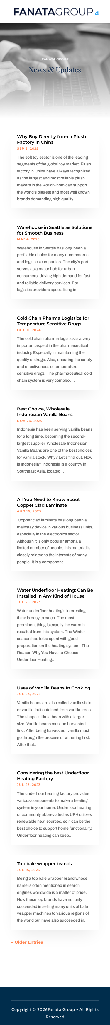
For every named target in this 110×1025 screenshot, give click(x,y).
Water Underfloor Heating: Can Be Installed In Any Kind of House (55, 593)
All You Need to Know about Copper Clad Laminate (48, 502)
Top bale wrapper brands (44, 863)
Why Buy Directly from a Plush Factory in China (51, 139)
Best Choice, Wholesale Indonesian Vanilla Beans (45, 411)
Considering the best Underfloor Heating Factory (53, 775)
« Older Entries (27, 942)
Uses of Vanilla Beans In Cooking (53, 688)
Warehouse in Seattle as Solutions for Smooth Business (54, 230)
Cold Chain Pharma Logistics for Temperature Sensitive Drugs (53, 321)
